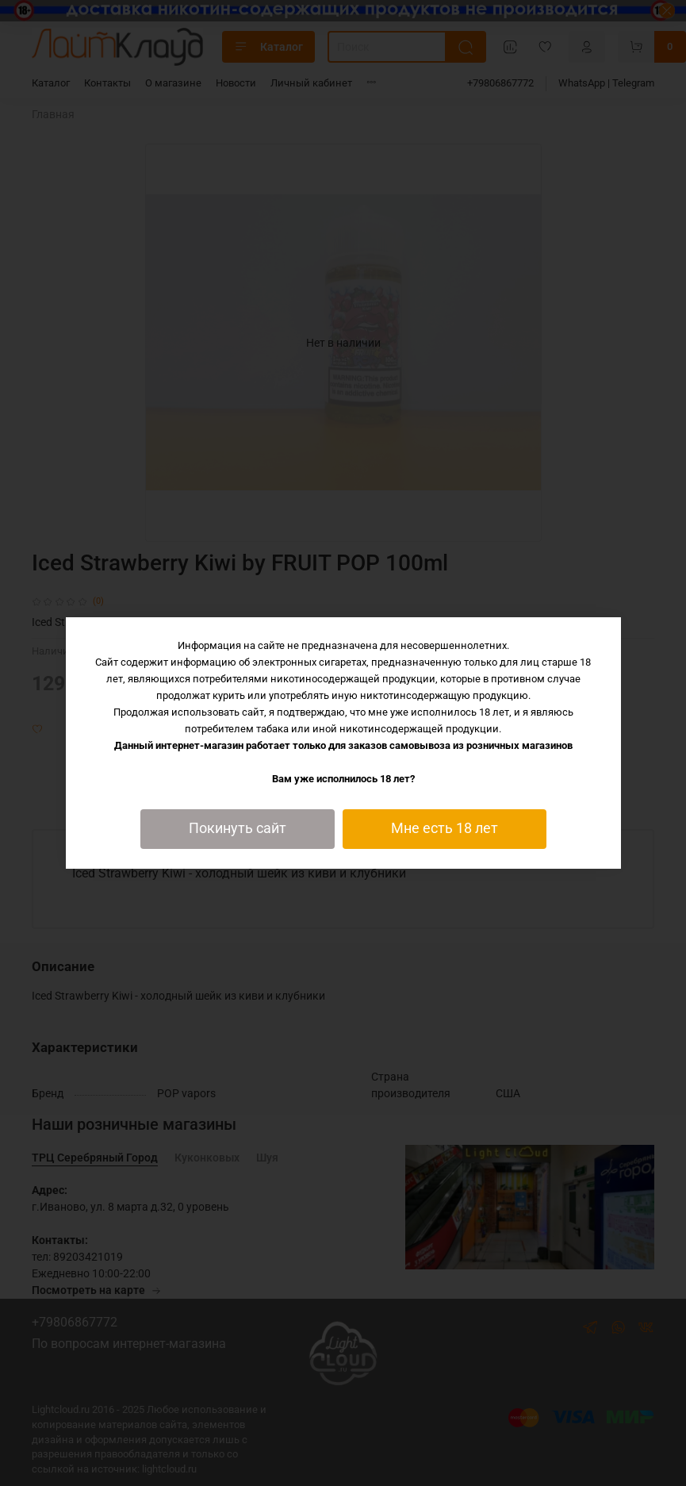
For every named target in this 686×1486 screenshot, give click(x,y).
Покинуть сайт (237, 828)
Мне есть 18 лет (444, 828)
